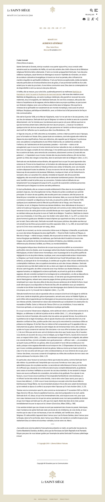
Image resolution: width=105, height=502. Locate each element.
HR (57, 28)
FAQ (35, 499)
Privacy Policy (64, 499)
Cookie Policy (53, 499)
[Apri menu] (96, 10)
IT (61, 28)
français (90, 15)
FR (53, 28)
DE (41, 28)
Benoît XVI (12, 15)
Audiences (23, 15)
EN (45, 28)
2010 (31, 15)
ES (49, 28)
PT (64, 28)
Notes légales (42, 499)
